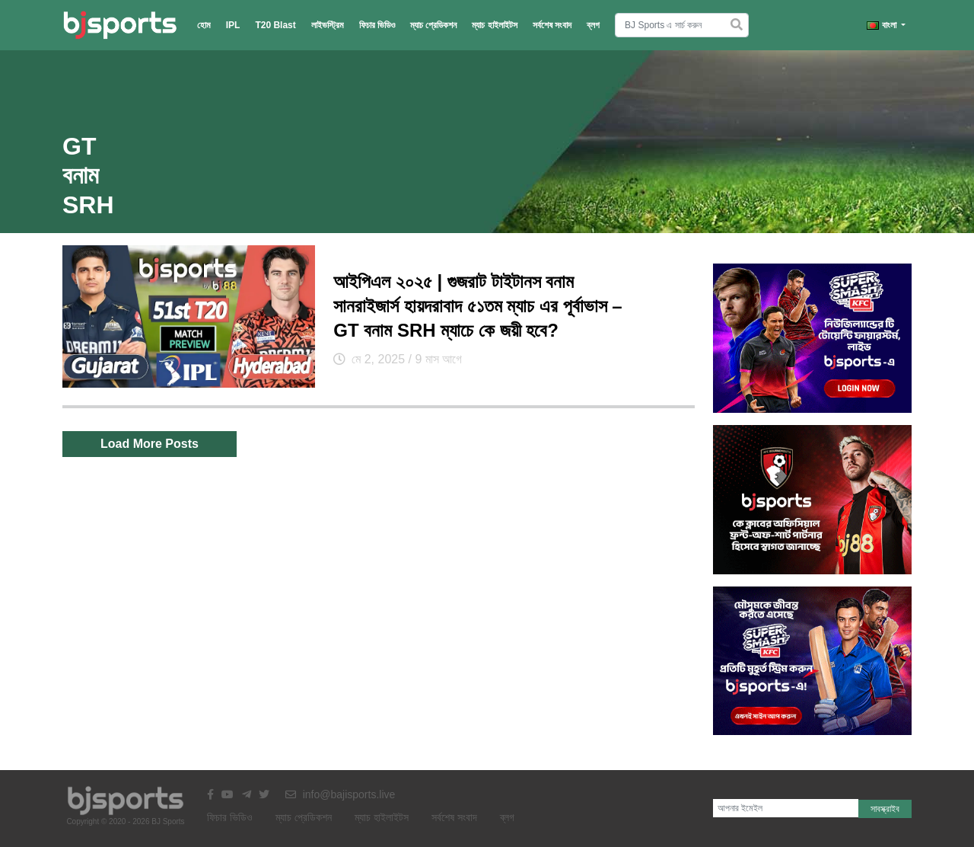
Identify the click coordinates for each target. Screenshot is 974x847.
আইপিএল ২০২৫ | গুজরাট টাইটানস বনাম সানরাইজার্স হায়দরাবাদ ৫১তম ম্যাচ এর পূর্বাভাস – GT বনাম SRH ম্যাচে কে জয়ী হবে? (477, 305)
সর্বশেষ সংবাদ (552, 25)
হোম (204, 25)
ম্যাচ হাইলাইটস (494, 25)
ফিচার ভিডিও (377, 25)
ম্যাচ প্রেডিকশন (433, 25)
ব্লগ (593, 25)
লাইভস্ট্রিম (327, 25)
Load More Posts (149, 443)
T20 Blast (275, 25)
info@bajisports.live (340, 794)
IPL (233, 25)
